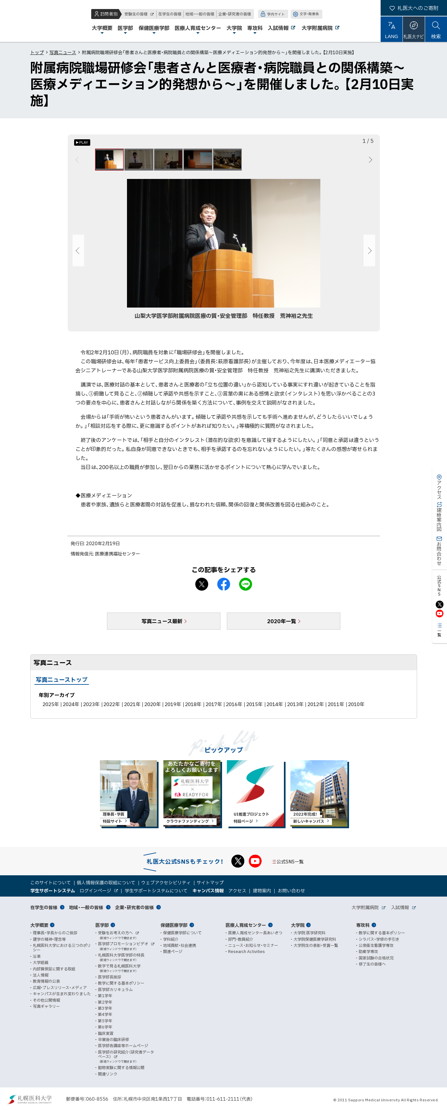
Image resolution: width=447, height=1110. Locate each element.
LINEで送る (245, 586)
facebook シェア (223, 586)
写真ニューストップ (62, 682)
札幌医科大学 (26, 21)
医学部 (102, 925)
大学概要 (39, 925)
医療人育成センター (246, 925)
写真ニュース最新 (161, 623)
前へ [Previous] (78, 160)
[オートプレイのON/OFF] (82, 142)
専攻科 (363, 925)
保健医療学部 (174, 925)
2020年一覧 (281, 623)
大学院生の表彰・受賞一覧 (316, 945)
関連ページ (172, 951)
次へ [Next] (369, 160)
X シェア (201, 586)
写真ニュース (62, 52)
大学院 (298, 925)
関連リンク (107, 1074)
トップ (37, 52)
